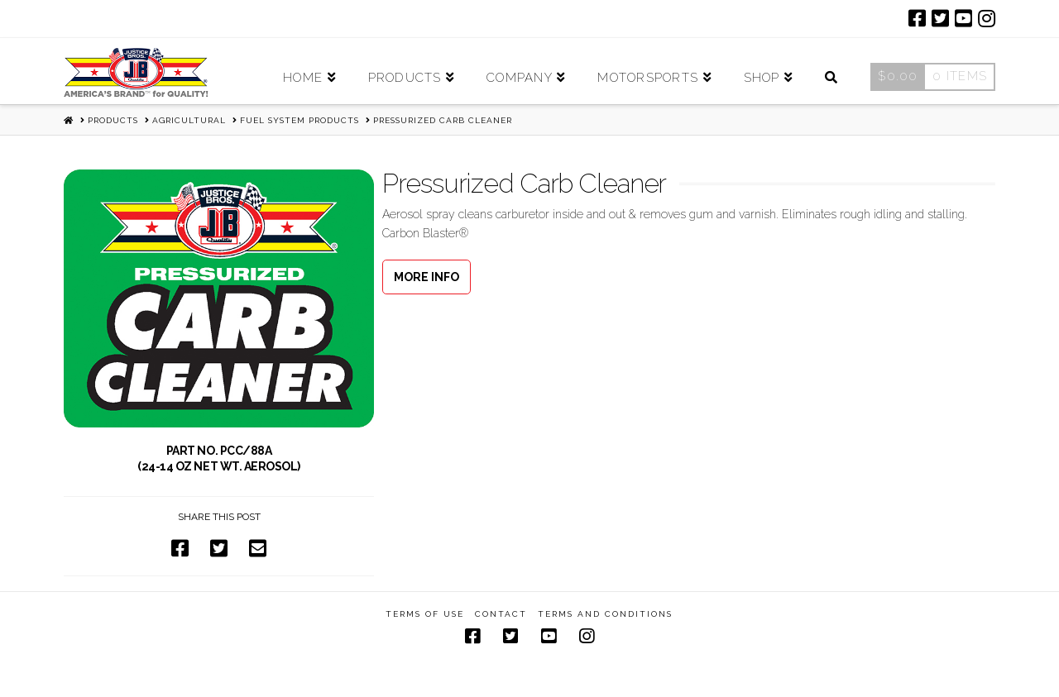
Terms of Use (425, 613)
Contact (501, 613)
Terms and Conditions (605, 613)
